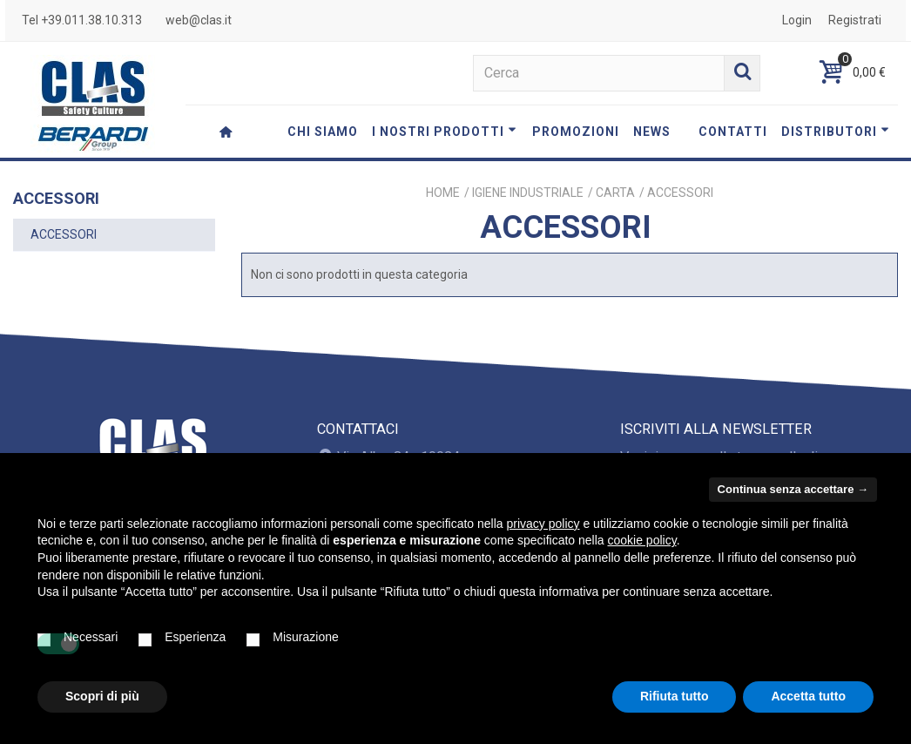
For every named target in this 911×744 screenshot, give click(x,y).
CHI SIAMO (322, 132)
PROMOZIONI (575, 132)
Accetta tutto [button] (808, 696)
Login (797, 20)
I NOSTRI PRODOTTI (444, 131)
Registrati (854, 20)
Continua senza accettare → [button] (793, 489)
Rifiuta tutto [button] (674, 696)
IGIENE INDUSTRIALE (528, 193)
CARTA (615, 193)
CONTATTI (732, 132)
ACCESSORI (63, 234)
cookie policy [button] (642, 540)
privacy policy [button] (543, 524)
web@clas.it (198, 20)
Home (443, 193)
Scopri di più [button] (102, 696)
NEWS (652, 132)
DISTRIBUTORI (835, 131)
